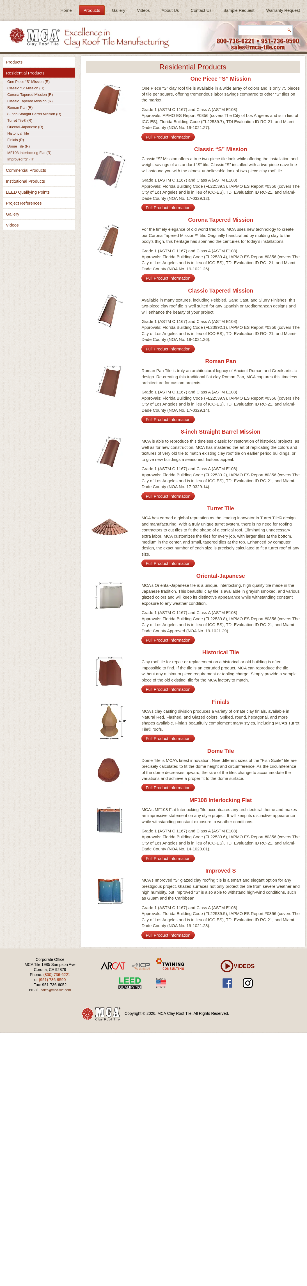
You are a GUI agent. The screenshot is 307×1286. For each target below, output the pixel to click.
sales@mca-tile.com (56, 990)
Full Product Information (168, 137)
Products (92, 10)
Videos (143, 10)
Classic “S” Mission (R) (25, 88)
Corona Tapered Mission (220, 220)
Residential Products (25, 73)
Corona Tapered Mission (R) (30, 94)
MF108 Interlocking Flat (220, 800)
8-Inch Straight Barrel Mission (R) (34, 114)
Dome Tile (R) (18, 146)
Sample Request (239, 10)
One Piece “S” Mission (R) (28, 82)
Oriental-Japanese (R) (25, 127)
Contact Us (201, 10)
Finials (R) (15, 140)
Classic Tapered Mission (220, 290)
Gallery (118, 10)
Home (66, 10)
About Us (170, 10)
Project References (24, 203)
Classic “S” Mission (220, 149)
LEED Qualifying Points (28, 192)
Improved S (220, 871)
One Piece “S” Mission (220, 79)
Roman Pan (220, 361)
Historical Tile (18, 133)
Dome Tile (220, 751)
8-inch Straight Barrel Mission (220, 432)
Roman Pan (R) (20, 107)
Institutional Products (25, 181)
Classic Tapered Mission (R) (30, 101)
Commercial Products (26, 170)
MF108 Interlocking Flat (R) (29, 153)
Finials (221, 702)
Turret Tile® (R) (19, 120)
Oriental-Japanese (220, 576)
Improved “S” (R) (21, 159)
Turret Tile (220, 508)
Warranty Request (283, 10)
